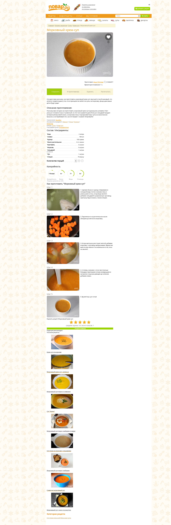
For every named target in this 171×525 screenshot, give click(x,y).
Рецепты (52, 16)
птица (79, 20)
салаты (105, 20)
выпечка (130, 20)
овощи (92, 20)
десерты (144, 20)
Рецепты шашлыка (88, 5)
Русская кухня (64, 127)
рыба (68, 20)
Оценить (89, 92)
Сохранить (55, 92)
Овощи (65, 122)
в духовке (93, 9)
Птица (71, 122)
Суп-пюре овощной (54, 518)
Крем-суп (60, 126)
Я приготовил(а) (73, 92)
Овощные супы (66, 518)
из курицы (85, 9)
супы (117, 20)
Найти (145, 16)
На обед (58, 120)
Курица (76, 122)
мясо (56, 20)
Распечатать (105, 92)
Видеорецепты (65, 16)
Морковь (50, 124)
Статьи (79, 16)
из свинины (86, 7)
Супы (54, 126)
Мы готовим (92, 16)
